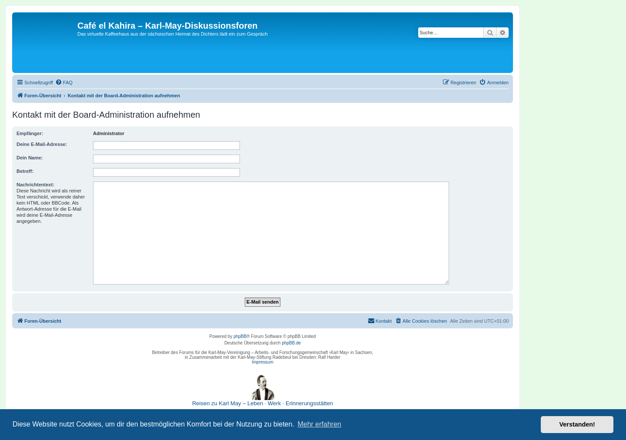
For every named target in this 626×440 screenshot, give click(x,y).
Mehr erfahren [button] (319, 424)
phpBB (239, 336)
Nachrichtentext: (35, 184)
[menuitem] (64, 82)
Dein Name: (30, 157)
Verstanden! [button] (577, 424)
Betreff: (25, 171)
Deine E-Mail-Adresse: (42, 144)
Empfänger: (30, 133)
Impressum (262, 362)
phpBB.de (291, 343)
